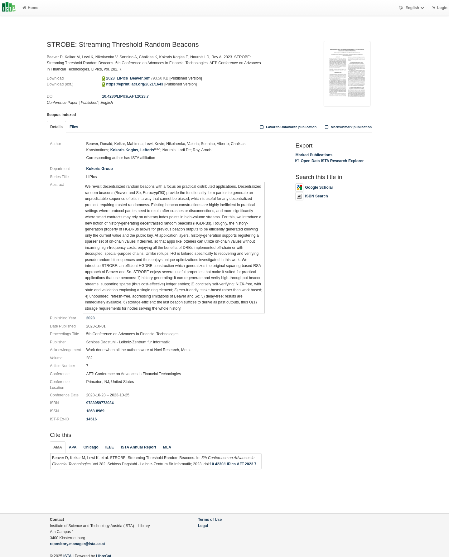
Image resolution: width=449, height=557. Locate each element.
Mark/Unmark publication (347, 127)
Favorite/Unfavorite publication (288, 127)
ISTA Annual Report (138, 447)
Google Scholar (314, 187)
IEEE (109, 447)
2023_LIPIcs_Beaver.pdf (128, 78)
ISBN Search (311, 196)
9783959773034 (99, 403)
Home (30, 8)
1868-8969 (95, 411)
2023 (90, 318)
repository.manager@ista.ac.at (77, 544)
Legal (203, 526)
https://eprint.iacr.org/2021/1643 (134, 84)
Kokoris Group (99, 169)
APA (73, 447)
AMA (57, 447)
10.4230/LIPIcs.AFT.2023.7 (125, 96)
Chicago (91, 447)
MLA (167, 447)
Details (56, 127)
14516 (91, 419)
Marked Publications (313, 155)
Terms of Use (210, 519)
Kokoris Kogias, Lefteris (135, 150)
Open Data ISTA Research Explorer (329, 161)
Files (74, 127)
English (412, 8)
